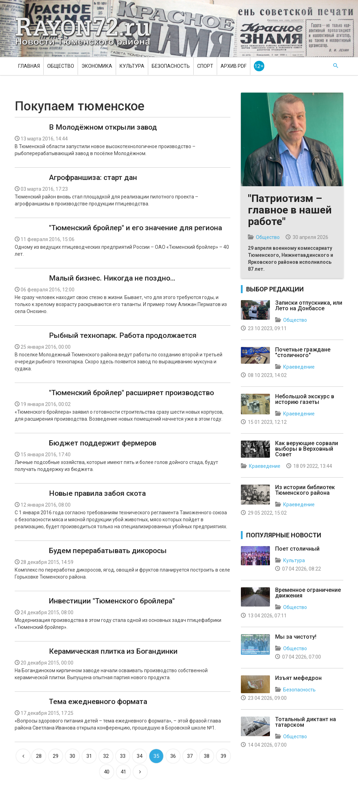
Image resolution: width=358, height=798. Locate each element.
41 (123, 772)
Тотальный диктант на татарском (305, 722)
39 (223, 756)
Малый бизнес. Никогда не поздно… (112, 278)
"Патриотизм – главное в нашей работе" (290, 209)
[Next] (140, 772)
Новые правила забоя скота (97, 493)
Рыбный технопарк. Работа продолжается (122, 335)
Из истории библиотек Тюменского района (305, 490)
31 (89, 756)
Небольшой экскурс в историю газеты (304, 399)
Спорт (205, 66)
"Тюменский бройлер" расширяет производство (131, 393)
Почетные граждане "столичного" (302, 352)
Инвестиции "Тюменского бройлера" (112, 601)
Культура (132, 66)
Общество (60, 66)
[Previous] (23, 756)
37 (190, 756)
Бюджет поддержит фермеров (102, 443)
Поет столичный (297, 548)
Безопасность (171, 66)
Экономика (96, 66)
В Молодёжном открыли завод (103, 127)
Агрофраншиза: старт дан (93, 177)
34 (139, 756)
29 (55, 756)
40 (106, 772)
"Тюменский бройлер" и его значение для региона (135, 228)
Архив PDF (233, 66)
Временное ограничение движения (308, 593)
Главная (29, 66)
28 (39, 756)
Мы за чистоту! (295, 636)
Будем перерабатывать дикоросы (108, 550)
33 (123, 756)
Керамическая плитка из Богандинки (113, 651)
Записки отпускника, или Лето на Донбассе (308, 305)
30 (72, 756)
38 (206, 756)
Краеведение (299, 367)
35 (156, 756)
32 (106, 756)
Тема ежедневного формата (98, 701)
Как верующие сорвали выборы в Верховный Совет (306, 449)
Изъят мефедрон (298, 678)
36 (173, 756)
